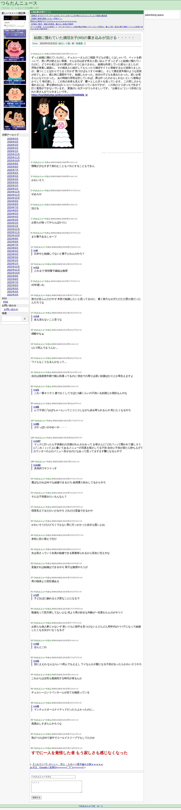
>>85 (36, 407)
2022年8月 (13, 279)
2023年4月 (13, 254)
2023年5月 (13, 251)
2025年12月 (13, 154)
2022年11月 (13, 270)
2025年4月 (13, 179)
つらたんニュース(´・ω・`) (90, 808)
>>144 (36, 465)
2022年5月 (13, 288)
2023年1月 (13, 263)
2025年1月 (13, 188)
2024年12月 (13, 192)
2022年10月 (13, 273)
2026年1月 (13, 151)
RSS (5, 302)
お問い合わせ (11, 309)
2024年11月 (13, 195)
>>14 (36, 316)
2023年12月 (13, 229)
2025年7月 (13, 170)
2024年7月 (13, 207)
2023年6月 (13, 248)
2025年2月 (13, 185)
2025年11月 (13, 157)
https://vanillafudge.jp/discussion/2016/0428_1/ (59, 94)
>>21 (36, 390)
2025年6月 (13, 173)
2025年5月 (13, 176)
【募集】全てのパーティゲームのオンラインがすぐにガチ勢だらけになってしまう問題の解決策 (68, 16)
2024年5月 (13, 213)
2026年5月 (13, 138)
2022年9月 (13, 276)
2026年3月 (13, 145)
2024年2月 (13, 223)
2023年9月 (13, 238)
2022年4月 (13, 291)
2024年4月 (13, 217)
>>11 (36, 267)
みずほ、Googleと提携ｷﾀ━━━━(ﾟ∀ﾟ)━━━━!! (57, 767)
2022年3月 (13, 295)
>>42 (36, 644)
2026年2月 (13, 148)
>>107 (36, 441)
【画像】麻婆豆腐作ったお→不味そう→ (46, 19)
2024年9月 (13, 201)
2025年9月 (13, 163)
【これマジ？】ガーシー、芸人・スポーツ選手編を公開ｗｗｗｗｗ (67, 764)
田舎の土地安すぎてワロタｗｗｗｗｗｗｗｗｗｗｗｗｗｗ (53, 21)
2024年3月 (13, 220)
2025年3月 (13, 182)
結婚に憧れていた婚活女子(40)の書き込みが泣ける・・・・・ (84, 38)
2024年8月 (13, 204)
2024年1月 (13, 226)
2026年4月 (13, 142)
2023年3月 (13, 257)
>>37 (36, 595)
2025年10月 (13, 160)
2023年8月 (13, 241)
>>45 (36, 706)
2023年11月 (13, 232)
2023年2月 (13, 260)
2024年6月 (13, 210)
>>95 (36, 424)
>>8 (35, 250)
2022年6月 (13, 285)
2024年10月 (13, 198)
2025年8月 (13, 167)
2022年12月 (13, 266)
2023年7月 (13, 245)
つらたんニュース (19, 3)
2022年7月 (13, 282)
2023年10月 (13, 235)
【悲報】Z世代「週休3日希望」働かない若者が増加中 (52, 24)
